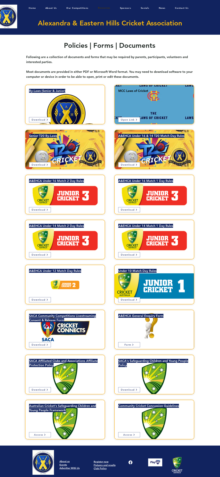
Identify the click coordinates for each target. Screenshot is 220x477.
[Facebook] (130, 462)
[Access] (40, 434)
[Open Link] (129, 119)
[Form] (129, 344)
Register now (101, 461)
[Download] (40, 119)
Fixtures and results (105, 465)
